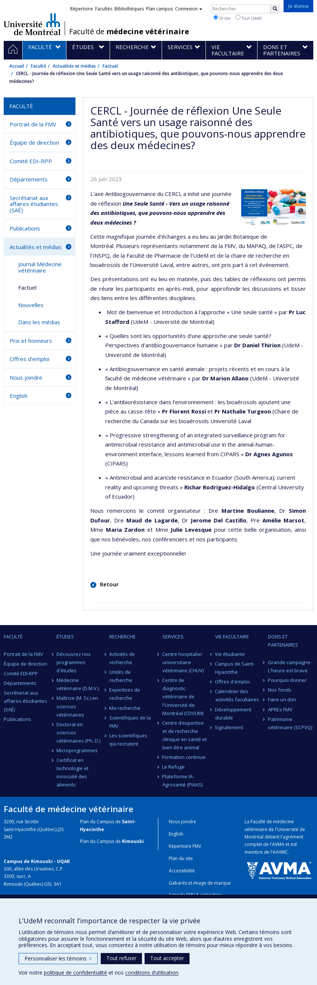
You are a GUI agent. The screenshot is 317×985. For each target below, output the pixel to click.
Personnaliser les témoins (58, 958)
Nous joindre (26, 377)
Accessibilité (182, 870)
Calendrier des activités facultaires (237, 695)
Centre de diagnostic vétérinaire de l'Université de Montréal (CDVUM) (182, 696)
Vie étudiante (230, 654)
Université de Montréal (32, 24)
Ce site (221, 18)
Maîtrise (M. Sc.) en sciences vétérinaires (77, 706)
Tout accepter (167, 958)
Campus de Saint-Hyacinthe (235, 667)
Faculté (38, 66)
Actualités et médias (74, 66)
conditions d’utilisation (151, 972)
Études (65, 636)
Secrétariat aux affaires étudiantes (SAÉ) (34, 204)
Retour (108, 584)
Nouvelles (30, 305)
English (19, 395)
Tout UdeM (249, 18)
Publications (25, 228)
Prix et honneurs (31, 340)
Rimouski (133, 841)
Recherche (122, 636)
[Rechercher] (275, 8)
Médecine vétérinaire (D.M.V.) (77, 684)
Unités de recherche (120, 676)
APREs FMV (280, 709)
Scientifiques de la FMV (130, 721)
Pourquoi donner (287, 680)
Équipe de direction (34, 142)
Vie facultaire (232, 636)
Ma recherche (124, 708)
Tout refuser (121, 958)
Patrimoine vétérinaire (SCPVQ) (290, 723)
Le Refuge (173, 766)
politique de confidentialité (75, 972)
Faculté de (129, 31)
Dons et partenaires (283, 640)
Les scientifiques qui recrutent (128, 739)
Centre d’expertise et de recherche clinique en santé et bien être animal (184, 735)
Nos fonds (279, 689)
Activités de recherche (122, 658)
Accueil (16, 66)
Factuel (110, 66)
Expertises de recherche (124, 693)
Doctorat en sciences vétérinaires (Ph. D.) (78, 732)
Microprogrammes (77, 750)
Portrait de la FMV (33, 124)
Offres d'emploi (29, 359)
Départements (29, 179)
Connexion (188, 9)
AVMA (278, 844)
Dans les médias (39, 322)
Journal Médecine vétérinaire (40, 267)
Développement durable (233, 713)
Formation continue (184, 757)
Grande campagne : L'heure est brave (290, 666)
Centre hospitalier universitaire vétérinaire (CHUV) (183, 662)
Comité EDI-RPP (31, 161)
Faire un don (282, 699)
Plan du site (181, 858)
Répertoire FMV (185, 846)
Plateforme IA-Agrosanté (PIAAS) (182, 780)
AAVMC (280, 852)
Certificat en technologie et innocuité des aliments (72, 772)
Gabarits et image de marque (200, 883)
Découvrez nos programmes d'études (73, 662)
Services (173, 636)
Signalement (229, 727)
